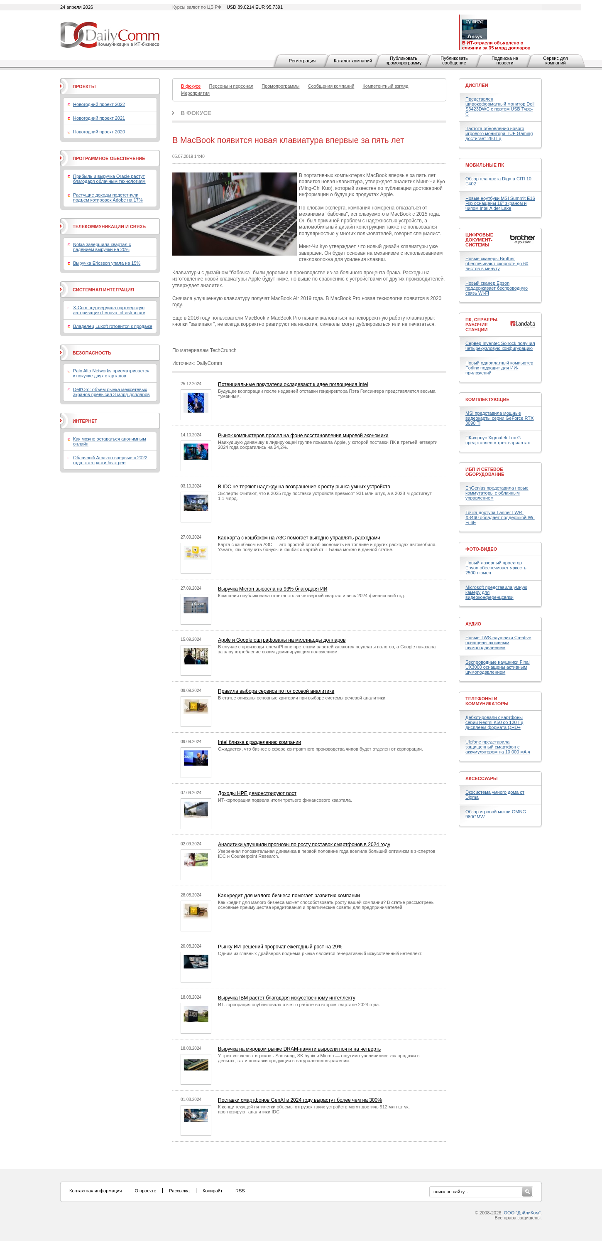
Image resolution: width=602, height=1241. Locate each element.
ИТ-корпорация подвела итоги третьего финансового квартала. (285, 800)
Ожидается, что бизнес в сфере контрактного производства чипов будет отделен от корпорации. (320, 748)
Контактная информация (95, 1190)
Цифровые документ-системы (479, 239)
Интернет (85, 421)
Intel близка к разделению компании (259, 742)
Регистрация (302, 60)
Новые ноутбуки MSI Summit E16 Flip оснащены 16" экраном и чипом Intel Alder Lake (500, 203)
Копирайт (213, 1190)
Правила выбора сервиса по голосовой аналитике (276, 691)
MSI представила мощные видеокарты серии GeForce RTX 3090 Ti (499, 418)
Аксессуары (481, 778)
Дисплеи (476, 85)
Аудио (473, 623)
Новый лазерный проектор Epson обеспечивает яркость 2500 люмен (495, 567)
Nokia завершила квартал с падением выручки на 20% (102, 247)
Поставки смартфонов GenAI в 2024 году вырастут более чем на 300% (300, 1100)
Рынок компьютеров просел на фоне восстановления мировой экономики (303, 435)
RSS (240, 1190)
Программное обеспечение (109, 158)
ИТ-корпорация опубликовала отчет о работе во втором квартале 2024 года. (299, 1004)
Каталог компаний (353, 60)
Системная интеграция (103, 289)
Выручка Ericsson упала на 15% (106, 263)
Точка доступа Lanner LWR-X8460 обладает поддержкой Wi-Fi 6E (500, 517)
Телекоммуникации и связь (109, 226)
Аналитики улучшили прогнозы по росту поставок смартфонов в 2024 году (304, 844)
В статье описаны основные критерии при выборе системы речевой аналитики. (302, 697)
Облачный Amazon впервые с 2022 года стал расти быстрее (110, 460)
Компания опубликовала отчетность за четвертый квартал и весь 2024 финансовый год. (311, 595)
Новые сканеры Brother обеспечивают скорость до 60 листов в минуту (496, 263)
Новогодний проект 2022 (99, 104)
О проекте (145, 1190)
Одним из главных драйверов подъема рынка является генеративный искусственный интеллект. (320, 953)
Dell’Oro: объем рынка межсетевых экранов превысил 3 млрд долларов (111, 392)
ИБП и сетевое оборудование (484, 472)
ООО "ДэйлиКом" (522, 1212)
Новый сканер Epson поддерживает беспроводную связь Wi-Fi (496, 288)
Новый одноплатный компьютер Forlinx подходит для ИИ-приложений (499, 367)
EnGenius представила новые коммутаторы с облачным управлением (497, 492)
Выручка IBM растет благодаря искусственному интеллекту (286, 998)
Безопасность (92, 352)
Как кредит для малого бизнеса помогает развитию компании (289, 896)
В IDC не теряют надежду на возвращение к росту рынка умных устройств (304, 487)
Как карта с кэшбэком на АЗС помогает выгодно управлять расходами (299, 538)
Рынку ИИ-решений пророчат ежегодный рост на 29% (280, 947)
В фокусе (196, 113)
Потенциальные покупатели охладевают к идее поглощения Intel (293, 384)
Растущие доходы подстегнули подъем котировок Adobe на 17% (108, 197)
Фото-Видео (481, 549)
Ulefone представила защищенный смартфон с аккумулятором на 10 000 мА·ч (497, 746)
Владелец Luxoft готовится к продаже (112, 326)
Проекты (84, 86)
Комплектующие (487, 399)
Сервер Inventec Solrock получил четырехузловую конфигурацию (500, 346)
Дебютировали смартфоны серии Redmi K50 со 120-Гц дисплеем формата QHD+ (494, 722)
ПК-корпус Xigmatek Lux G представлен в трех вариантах (497, 440)
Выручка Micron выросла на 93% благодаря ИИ (272, 589)
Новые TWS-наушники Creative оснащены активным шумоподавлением (498, 642)
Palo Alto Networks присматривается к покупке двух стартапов (111, 373)
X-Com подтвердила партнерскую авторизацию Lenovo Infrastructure (109, 310)
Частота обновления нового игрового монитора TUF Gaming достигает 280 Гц (499, 133)
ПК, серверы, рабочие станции (482, 324)
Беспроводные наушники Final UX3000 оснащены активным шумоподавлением (497, 667)
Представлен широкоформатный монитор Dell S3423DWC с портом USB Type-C (499, 106)
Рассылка (179, 1190)
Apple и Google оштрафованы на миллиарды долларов (281, 640)
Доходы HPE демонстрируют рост (257, 793)
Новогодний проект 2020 (99, 131)
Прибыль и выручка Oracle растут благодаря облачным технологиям (109, 179)
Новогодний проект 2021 (99, 118)
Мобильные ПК (484, 165)
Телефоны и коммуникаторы (487, 701)
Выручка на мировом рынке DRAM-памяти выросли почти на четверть (299, 1049)
